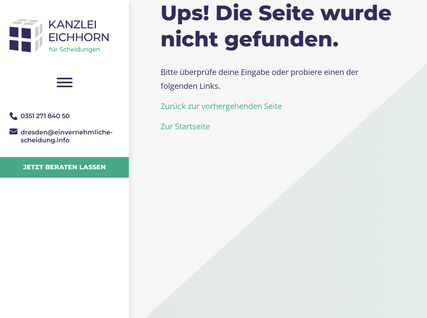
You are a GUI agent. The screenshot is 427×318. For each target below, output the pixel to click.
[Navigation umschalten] (64, 82)
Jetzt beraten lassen (64, 167)
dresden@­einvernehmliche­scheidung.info (67, 136)
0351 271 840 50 (45, 116)
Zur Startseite (185, 126)
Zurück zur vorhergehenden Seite (221, 106)
